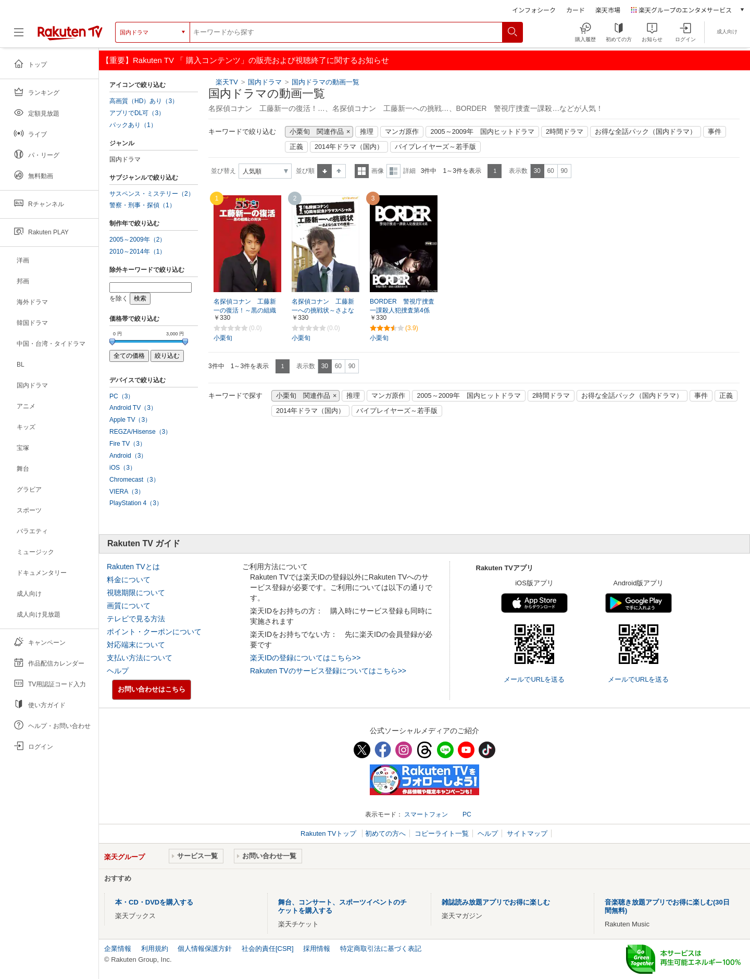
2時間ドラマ (564, 131)
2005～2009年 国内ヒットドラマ (482, 131)
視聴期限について (136, 592)
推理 (366, 131)
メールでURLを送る (534, 679)
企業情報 (117, 948)
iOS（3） (122, 467)
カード (575, 9)
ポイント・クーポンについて (154, 631)
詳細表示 (393, 171)
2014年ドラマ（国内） (349, 146)
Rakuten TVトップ (329, 833)
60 (550, 170)
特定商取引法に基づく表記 (380, 948)
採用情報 (316, 948)
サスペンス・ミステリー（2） (151, 193)
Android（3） (128, 455)
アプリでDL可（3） (137, 113)
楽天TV (227, 82)
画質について (129, 605)
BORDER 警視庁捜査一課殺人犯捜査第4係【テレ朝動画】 (402, 310)
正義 (296, 146)
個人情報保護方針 (205, 948)
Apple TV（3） (130, 419)
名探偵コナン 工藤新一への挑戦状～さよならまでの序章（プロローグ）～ (323, 311)
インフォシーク (534, 9)
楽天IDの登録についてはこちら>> (305, 658)
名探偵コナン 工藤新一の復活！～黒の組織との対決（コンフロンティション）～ (245, 311)
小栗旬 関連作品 (317, 131)
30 (536, 170)
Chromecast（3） (134, 479)
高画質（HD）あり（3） (143, 101)
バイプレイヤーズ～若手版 (435, 146)
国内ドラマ (266, 82)
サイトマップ (527, 833)
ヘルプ (118, 671)
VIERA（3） (126, 491)
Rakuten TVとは (133, 566)
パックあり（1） (133, 125)
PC (467, 814)
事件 (714, 131)
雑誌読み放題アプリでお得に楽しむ (496, 902)
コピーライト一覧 (442, 833)
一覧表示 (362, 171)
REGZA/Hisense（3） (140, 431)
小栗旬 (223, 338)
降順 (339, 171)
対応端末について (136, 645)
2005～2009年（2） (137, 239)
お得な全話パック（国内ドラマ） (645, 131)
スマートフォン (426, 814)
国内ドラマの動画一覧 (325, 82)
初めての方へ (385, 833)
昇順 (324, 171)
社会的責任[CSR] (268, 948)
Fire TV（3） (127, 443)
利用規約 (154, 948)
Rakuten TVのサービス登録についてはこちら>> (328, 671)
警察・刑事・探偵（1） (142, 205)
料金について (129, 579)
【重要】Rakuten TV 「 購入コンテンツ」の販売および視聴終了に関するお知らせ (245, 60)
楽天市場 (607, 9)
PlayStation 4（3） (135, 503)
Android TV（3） (133, 407)
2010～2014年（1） (137, 251)
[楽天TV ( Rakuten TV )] (70, 32)
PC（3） (121, 396)
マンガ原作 (402, 131)
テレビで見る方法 (136, 618)
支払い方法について (139, 658)
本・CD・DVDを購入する (154, 902)
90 (563, 170)
